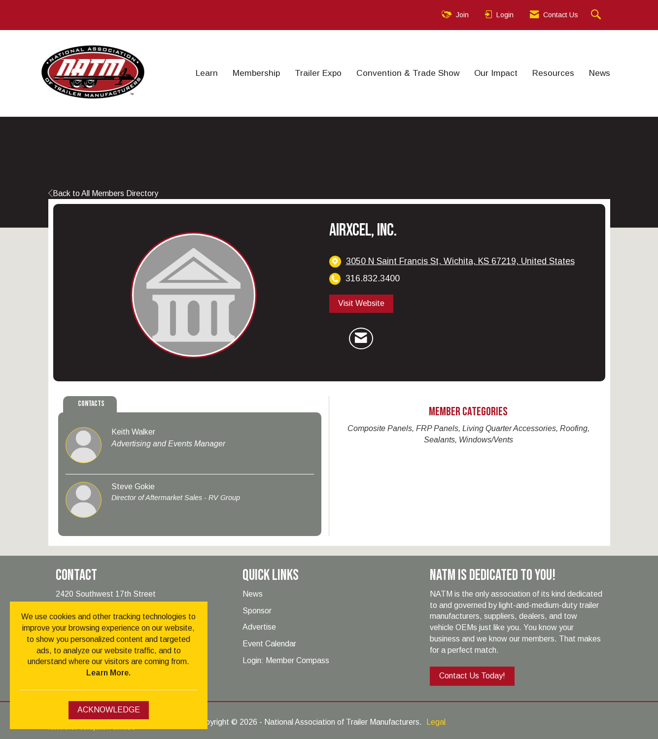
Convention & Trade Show (407, 73)
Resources (553, 73)
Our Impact (496, 73)
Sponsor (257, 610)
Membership (256, 73)
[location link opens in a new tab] (460, 261)
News (599, 73)
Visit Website (361, 303)
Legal (436, 722)
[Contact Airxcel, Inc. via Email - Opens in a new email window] (361, 338)
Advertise (259, 627)
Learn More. (108, 673)
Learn (207, 73)
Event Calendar (269, 643)
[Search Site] (597, 15)
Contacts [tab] (91, 403)
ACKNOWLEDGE (108, 709)
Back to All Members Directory (103, 193)
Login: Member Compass (285, 660)
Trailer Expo (318, 73)
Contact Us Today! (472, 676)
